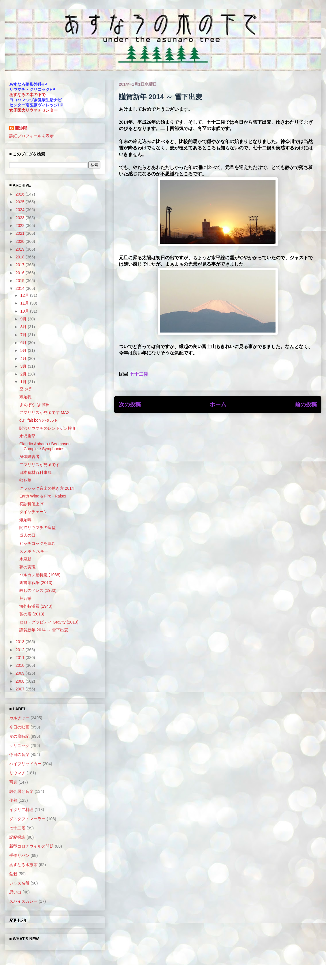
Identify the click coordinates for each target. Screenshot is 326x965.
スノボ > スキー (33, 551)
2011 (21, 657)
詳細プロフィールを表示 (31, 136)
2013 (21, 641)
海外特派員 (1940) (35, 606)
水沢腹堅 (27, 436)
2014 (21, 288)
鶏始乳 (25, 397)
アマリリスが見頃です (39, 464)
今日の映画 (19, 727)
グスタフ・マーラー (27, 818)
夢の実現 (27, 567)
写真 (13, 782)
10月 (25, 311)
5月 (24, 350)
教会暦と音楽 (21, 791)
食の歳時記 (19, 736)
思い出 (15, 892)
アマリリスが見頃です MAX (44, 412)
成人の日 (27, 535)
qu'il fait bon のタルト (38, 420)
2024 (21, 209)
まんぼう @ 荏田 (34, 404)
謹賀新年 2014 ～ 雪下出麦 (43, 630)
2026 (21, 194)
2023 (21, 217)
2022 (21, 225)
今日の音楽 (19, 754)
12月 (25, 295)
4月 (24, 358)
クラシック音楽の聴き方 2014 (46, 488)
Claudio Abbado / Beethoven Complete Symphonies (44, 446)
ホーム (218, 404)
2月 (24, 374)
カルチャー (19, 718)
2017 (21, 264)
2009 (21, 673)
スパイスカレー (23, 901)
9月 (24, 319)
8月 (24, 326)
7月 (24, 335)
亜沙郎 (21, 128)
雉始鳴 (25, 519)
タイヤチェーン (33, 511)
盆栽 (13, 874)
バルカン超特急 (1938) (39, 574)
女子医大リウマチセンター (33, 110)
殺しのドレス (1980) (37, 590)
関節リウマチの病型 (37, 527)
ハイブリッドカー (25, 763)
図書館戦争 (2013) (35, 582)
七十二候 (139, 374)
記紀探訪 (17, 837)
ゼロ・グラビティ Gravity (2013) (48, 622)
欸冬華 (25, 480)
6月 (24, 342)
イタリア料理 (21, 809)
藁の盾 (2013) (31, 614)
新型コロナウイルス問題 (31, 846)
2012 (21, 649)
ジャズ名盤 (19, 883)
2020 (21, 241)
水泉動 (25, 559)
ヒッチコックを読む (37, 543)
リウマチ (17, 773)
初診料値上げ (31, 504)
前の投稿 (306, 404)
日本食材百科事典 (35, 472)
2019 (21, 249)
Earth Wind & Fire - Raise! (42, 496)
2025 (21, 202)
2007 (21, 689)
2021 (21, 233)
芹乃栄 (25, 598)
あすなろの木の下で (27, 94)
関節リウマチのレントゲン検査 (47, 428)
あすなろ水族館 (23, 864)
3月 (24, 366)
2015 (21, 280)
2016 (21, 273)
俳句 (13, 800)
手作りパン (19, 855)
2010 (21, 665)
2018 (21, 257)
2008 (21, 681)
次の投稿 (130, 404)
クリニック (19, 745)
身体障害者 (29, 456)
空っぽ (25, 388)
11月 (25, 303)
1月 (24, 382)
